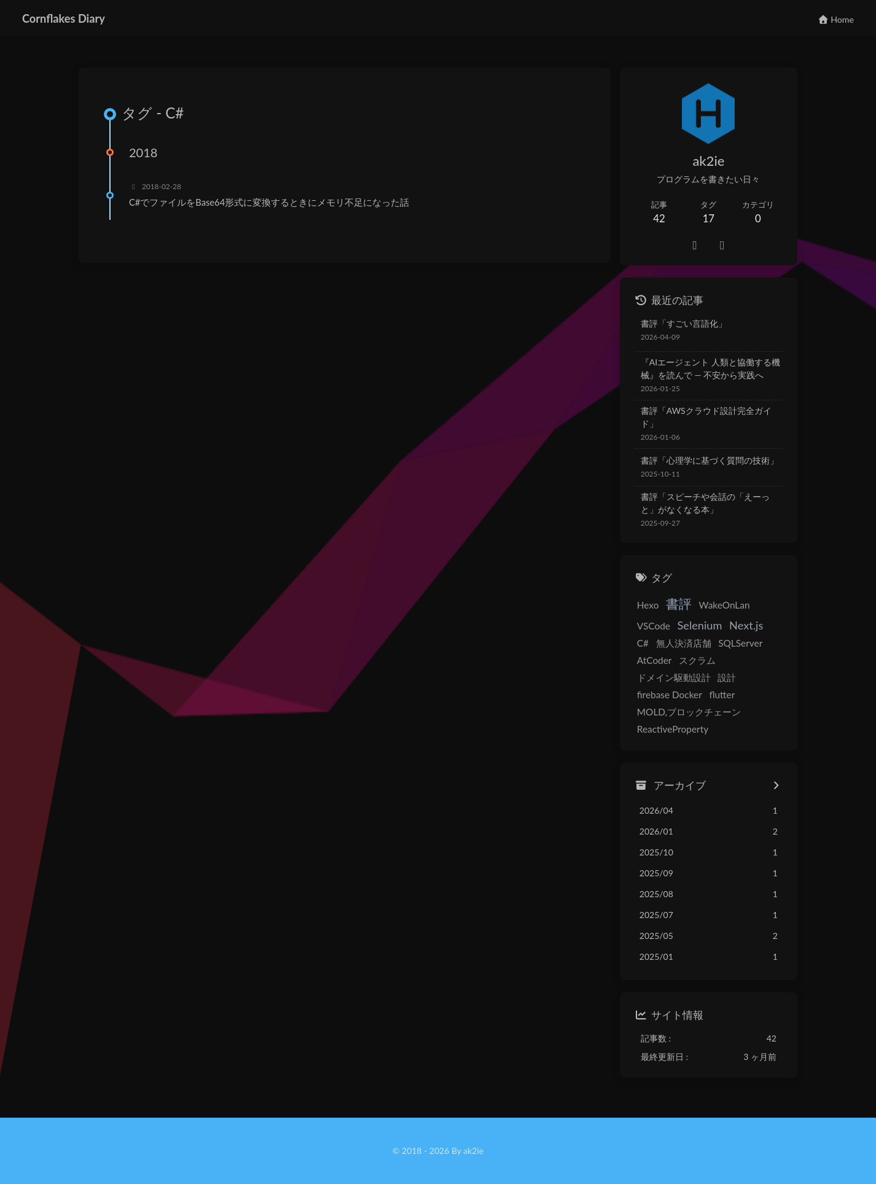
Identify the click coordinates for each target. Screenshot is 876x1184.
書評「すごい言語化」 (684, 323)
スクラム (697, 660)
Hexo (648, 604)
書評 (679, 603)
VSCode (653, 625)
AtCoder (654, 660)
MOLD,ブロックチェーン (689, 711)
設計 (727, 677)
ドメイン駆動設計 (674, 677)
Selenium (700, 625)
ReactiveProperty (672, 728)
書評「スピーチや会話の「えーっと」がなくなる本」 (705, 503)
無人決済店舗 (683, 642)
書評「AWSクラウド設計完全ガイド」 (706, 417)
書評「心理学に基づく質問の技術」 (709, 460)
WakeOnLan (724, 604)
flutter (722, 694)
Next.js (746, 625)
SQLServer (740, 642)
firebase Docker (669, 694)
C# (643, 642)
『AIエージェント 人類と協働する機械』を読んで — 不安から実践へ (710, 368)
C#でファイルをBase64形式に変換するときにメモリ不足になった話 (269, 202)
